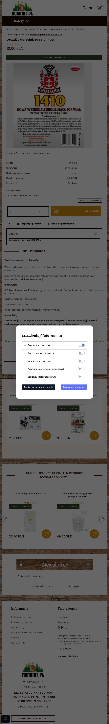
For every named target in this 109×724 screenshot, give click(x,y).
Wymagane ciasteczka (39, 345)
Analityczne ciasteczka (39, 361)
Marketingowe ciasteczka (41, 353)
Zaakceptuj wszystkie (74, 387)
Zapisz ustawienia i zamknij (38, 387)
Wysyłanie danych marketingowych (46, 369)
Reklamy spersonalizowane (42, 377)
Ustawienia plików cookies (42, 336)
